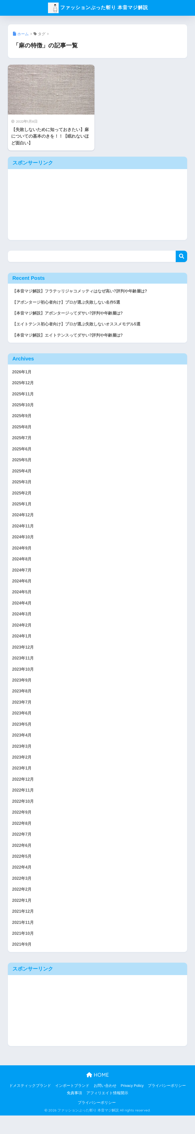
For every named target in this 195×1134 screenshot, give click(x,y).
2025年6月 (22, 452)
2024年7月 (22, 577)
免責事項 (74, 1112)
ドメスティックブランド (30, 1104)
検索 (181, 256)
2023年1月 (22, 781)
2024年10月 (23, 543)
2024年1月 (22, 645)
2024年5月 (22, 600)
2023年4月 (22, 747)
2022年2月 (22, 906)
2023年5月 (22, 736)
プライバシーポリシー (167, 1104)
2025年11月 (23, 396)
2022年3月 (22, 894)
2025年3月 (22, 486)
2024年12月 (23, 520)
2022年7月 (22, 849)
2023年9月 (22, 690)
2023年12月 (23, 656)
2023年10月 (23, 679)
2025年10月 (23, 407)
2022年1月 (22, 917)
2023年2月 (22, 770)
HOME (97, 1093)
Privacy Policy (132, 1104)
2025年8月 (22, 430)
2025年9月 (22, 418)
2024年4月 (22, 611)
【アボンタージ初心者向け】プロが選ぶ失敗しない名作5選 (69, 302)
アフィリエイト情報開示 (107, 1112)
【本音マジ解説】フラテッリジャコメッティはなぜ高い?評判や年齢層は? (83, 291)
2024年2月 (22, 634)
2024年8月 (22, 566)
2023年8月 (22, 702)
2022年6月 (22, 860)
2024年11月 (23, 532)
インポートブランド (72, 1104)
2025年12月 (23, 384)
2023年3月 (22, 758)
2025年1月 (22, 509)
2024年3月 (22, 622)
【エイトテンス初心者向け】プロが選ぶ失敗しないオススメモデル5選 (80, 325)
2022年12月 (23, 792)
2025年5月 (22, 464)
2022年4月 (22, 883)
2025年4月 (22, 475)
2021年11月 (23, 940)
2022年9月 (22, 826)
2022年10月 (23, 815)
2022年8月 (22, 838)
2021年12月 (23, 928)
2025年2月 (22, 498)
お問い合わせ (105, 1104)
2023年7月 (22, 713)
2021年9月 (22, 962)
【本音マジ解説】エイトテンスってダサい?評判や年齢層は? (70, 336)
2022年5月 (22, 872)
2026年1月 (22, 373)
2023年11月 (23, 668)
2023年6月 (22, 724)
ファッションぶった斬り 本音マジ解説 (98, 7)
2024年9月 (22, 554)
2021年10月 (23, 951)
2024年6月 (22, 588)
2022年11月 (23, 804)
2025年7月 (22, 441)
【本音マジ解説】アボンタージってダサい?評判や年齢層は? (70, 314)
